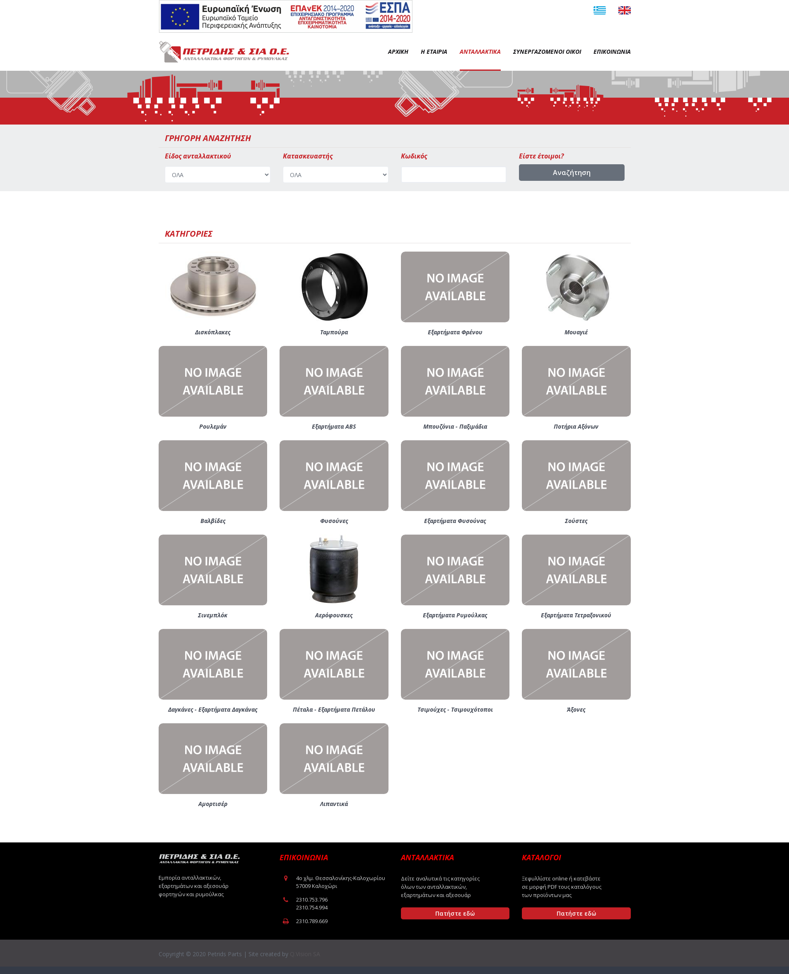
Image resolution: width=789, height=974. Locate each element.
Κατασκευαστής (308, 156)
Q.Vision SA (305, 954)
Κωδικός (414, 156)
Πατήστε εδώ (455, 913)
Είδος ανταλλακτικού (198, 156)
